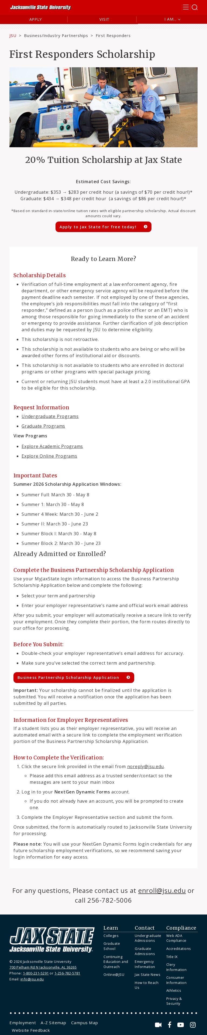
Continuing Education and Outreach (116, 961)
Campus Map (84, 1022)
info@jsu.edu (32, 979)
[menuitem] (118, 935)
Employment (22, 1022)
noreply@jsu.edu (145, 766)
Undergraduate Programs (50, 416)
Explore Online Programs (49, 456)
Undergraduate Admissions (148, 938)
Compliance (181, 928)
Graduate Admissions (145, 951)
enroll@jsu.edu (162, 890)
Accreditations (178, 948)
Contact (145, 928)
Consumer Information (176, 980)
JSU (12, 35)
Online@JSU (114, 974)
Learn (111, 928)
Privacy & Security (174, 1001)
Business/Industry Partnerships (56, 35)
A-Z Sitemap (53, 1022)
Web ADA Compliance (176, 938)
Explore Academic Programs (52, 446)
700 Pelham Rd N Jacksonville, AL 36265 (43, 967)
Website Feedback (31, 1030)
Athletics (173, 990)
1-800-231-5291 (36, 973)
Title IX (172, 956)
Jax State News (147, 974)
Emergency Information (145, 964)
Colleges (111, 935)
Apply (35, 19)
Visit (104, 19)
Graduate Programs (43, 426)
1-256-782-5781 (67, 973)
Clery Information (176, 967)
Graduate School (112, 946)
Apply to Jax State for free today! (98, 226)
